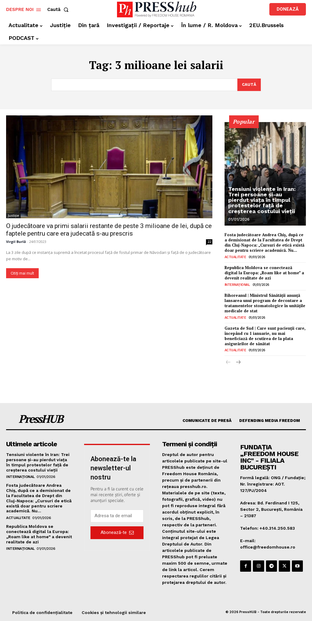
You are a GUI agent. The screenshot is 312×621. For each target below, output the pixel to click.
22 (209, 242)
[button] (59, 9)
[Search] (249, 85)
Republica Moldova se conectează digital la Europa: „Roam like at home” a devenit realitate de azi (264, 273)
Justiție (13, 216)
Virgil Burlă (16, 242)
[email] (117, 515)
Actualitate (235, 257)
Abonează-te (117, 532)
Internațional (237, 285)
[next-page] (238, 363)
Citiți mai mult (22, 273)
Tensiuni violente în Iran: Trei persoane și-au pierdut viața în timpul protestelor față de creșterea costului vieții (261, 200)
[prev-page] (228, 363)
